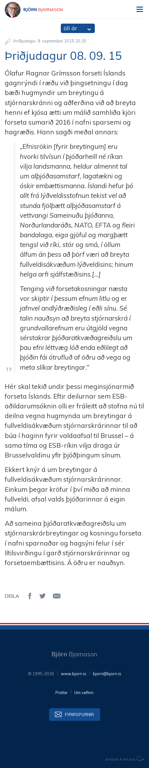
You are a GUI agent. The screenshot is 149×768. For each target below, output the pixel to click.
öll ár (70, 28)
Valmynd (139, 9)
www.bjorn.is (73, 673)
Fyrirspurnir (79, 714)
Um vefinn (84, 692)
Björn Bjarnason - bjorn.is (39, 10)
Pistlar (61, 692)
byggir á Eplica (124, 758)
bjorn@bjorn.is (107, 673)
